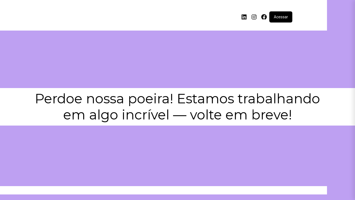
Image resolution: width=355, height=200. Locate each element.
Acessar (281, 17)
